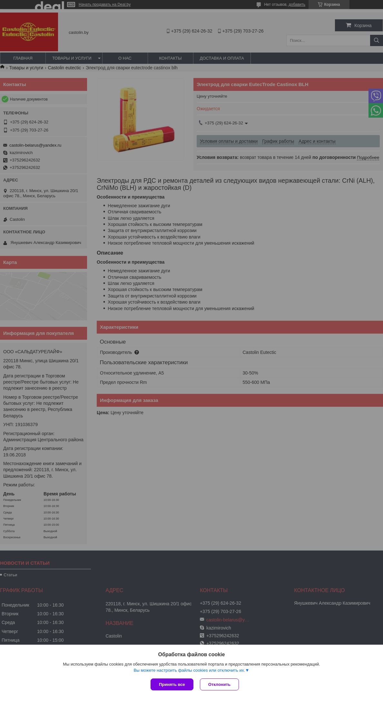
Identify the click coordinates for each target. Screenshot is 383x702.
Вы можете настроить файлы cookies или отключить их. (189, 670)
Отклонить (219, 684)
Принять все (172, 684)
